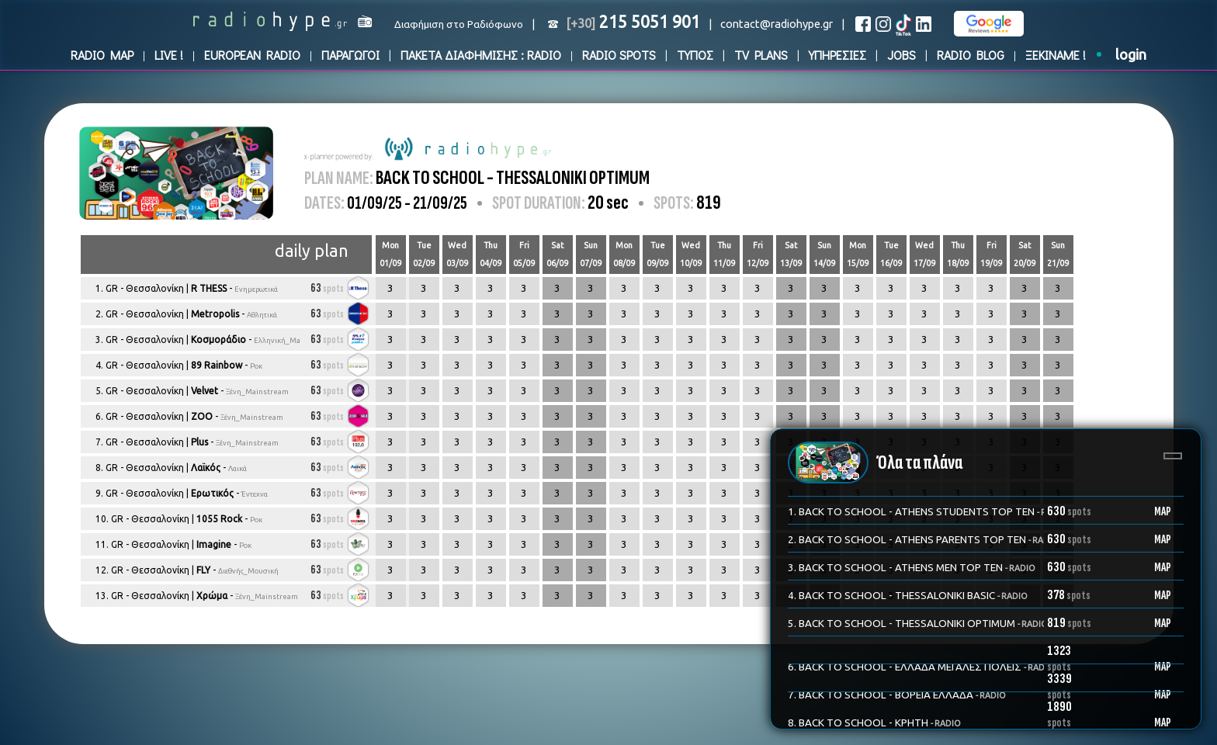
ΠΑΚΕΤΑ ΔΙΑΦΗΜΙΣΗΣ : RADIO (480, 55)
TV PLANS (761, 55)
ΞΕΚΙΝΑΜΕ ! (1055, 55)
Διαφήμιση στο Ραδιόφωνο (458, 24)
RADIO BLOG (970, 55)
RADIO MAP (102, 55)
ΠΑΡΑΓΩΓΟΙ (350, 55)
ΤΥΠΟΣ (695, 55)
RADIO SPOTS (619, 55)
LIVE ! (168, 55)
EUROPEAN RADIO (252, 55)
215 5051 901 (633, 21)
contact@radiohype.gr (776, 23)
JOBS (901, 55)
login (1130, 55)
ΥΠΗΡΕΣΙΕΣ (837, 55)
